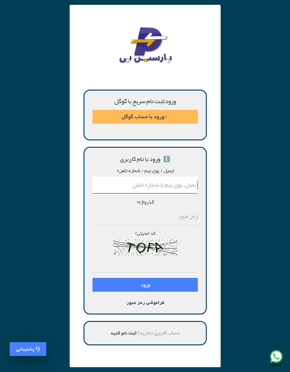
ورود (145, 284)
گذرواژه (145, 202)
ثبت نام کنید (123, 333)
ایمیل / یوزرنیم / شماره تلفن (145, 171)
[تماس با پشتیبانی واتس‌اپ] (276, 358)
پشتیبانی (28, 349)
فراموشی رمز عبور (145, 302)
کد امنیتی (145, 233)
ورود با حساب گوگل (144, 116)
